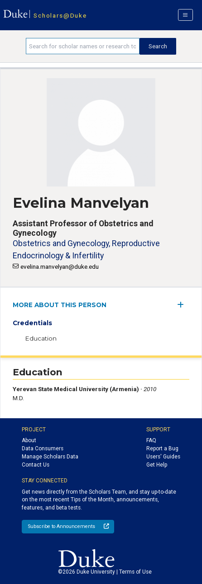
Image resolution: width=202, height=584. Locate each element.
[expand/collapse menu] (183, 304)
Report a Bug (162, 448)
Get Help (156, 465)
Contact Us (35, 465)
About (29, 440)
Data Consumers (42, 448)
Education (41, 338)
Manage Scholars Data (50, 456)
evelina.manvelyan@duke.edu (59, 266)
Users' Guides (163, 456)
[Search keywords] (82, 46)
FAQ (151, 440)
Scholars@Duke (60, 15)
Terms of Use (135, 572)
